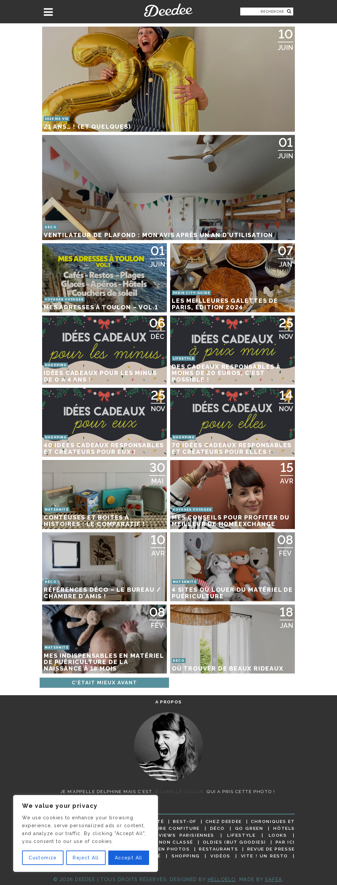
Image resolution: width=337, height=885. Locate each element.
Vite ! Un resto (264, 855)
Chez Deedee (223, 821)
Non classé (176, 842)
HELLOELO (222, 879)
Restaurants (218, 849)
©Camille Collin (179, 791)
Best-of (184, 821)
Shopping (185, 855)
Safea (273, 879)
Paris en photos (165, 849)
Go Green (249, 828)
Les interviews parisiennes (171, 835)
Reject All (86, 857)
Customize (43, 857)
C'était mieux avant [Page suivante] (104, 683)
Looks (278, 835)
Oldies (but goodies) (234, 842)
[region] (85, 833)
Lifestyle (241, 835)
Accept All (129, 857)
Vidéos (220, 855)
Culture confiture (171, 828)
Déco (217, 828)
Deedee (168, 10)
